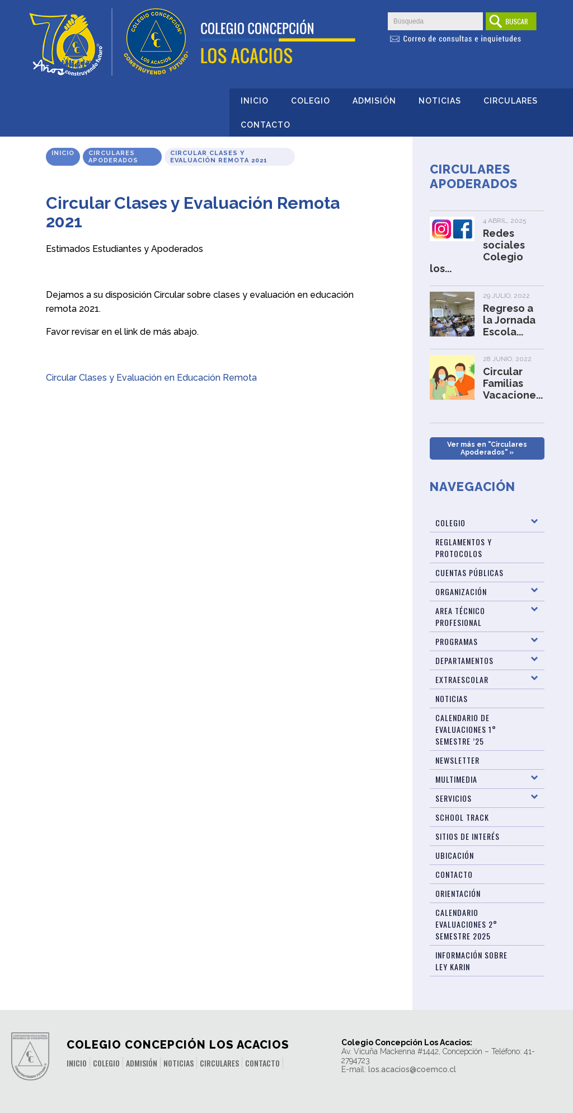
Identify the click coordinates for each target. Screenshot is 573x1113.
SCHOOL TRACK (462, 817)
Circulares (510, 100)
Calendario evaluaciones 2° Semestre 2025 (466, 924)
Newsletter (457, 760)
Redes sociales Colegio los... (477, 250)
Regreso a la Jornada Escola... (509, 320)
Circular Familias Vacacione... (513, 383)
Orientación (458, 893)
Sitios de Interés (467, 836)
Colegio (310, 100)
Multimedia (456, 779)
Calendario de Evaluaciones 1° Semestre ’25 (465, 729)
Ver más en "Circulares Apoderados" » (487, 448)
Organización (461, 591)
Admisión (374, 100)
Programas (456, 641)
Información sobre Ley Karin (471, 960)
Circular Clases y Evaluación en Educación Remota (151, 377)
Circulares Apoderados (113, 156)
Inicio (255, 100)
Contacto (265, 124)
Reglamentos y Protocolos (463, 547)
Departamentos (464, 660)
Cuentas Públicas (469, 572)
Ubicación (454, 855)
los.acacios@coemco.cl (412, 1069)
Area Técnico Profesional (460, 616)
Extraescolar (462, 679)
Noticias (440, 100)
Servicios (453, 798)
